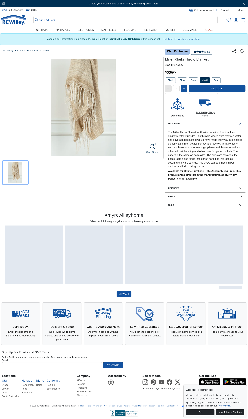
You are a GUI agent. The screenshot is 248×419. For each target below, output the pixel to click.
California (53, 381)
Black (171, 80)
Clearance (190, 30)
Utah (5, 381)
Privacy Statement (139, 406)
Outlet (170, 30)
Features (173, 188)
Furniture (41, 30)
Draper (5, 385)
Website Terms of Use (113, 406)
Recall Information (94, 406)
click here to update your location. (181, 39)
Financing (82, 387)
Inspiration (151, 30)
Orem (5, 392)
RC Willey (8, 50)
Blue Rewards (84, 391)
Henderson (28, 385)
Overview (174, 123)
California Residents (157, 406)
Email (5, 360)
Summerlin (27, 392)
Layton (5, 388)
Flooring (130, 30)
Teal (216, 80)
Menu (238, 10)
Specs (171, 196)
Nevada (27, 381)
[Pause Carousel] (4, 3)
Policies (127, 406)
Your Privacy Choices (230, 412)
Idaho (40, 381)
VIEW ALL (124, 294)
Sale (208, 30)
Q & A (171, 205)
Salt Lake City (12, 10)
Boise (39, 385)
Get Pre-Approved (201, 10)
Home (83, 406)
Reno (24, 388)
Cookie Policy (172, 406)
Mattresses (108, 30)
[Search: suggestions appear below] (125, 20)
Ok (200, 412)
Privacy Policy (224, 405)
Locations (9, 376)
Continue (113, 365)
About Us (82, 395)
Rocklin (51, 385)
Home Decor (34, 50)
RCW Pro (81, 380)
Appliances (63, 30)
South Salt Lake (10, 396)
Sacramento (53, 388)
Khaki (205, 80)
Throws (47, 50)
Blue (182, 80)
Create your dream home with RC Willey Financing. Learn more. (124, 3)
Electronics (86, 30)
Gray (193, 80)
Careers (81, 384)
